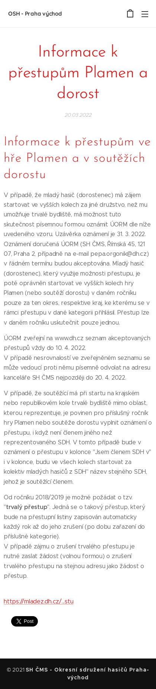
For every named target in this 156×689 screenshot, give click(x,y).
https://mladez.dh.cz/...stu (39, 601)
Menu (145, 14)
